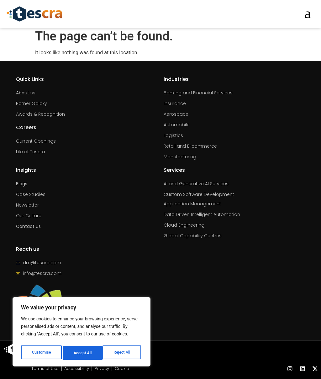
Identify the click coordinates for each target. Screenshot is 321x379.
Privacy (103, 369)
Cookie (125, 369)
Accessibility (76, 369)
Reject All (82, 352)
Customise (40, 352)
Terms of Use (42, 369)
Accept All (123, 352)
